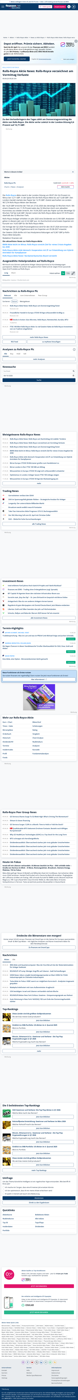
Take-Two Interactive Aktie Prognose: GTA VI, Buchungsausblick (33, 511)
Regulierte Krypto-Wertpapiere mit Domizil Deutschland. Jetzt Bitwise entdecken (39, 605)
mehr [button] (39, 483)
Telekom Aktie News (58, 1352)
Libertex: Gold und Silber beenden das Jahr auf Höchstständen (32, 609)
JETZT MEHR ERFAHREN (39, 1312)
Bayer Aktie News (7, 1332)
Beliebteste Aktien (42, 1215)
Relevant (7, 295)
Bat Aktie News (7, 1354)
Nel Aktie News (34, 1350)
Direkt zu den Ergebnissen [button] (39, 1202)
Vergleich (36, 734)
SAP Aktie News (37, 1334)
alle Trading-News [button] (39, 524)
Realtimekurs (37, 742)
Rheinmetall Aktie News (34, 1330)
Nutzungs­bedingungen (59, 1378)
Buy (11, 354)
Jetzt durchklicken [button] (43, 1020)
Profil (5, 754)
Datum (14, 301)
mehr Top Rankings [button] (39, 1170)
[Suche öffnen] (69, 6)
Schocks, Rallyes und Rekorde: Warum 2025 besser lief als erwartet (33, 613)
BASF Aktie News (63, 1330)
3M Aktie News (33, 1356)
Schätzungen (37, 726)
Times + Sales (8, 726)
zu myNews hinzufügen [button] (51, 342)
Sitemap (4, 1378)
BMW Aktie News (19, 1354)
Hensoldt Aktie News (59, 1336)
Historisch (6, 738)
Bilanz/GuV (36, 722)
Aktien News (16, 1326)
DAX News (39, 1326)
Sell (24, 354)
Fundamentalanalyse (40, 754)
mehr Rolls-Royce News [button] (39, 337)
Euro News (51, 1328)
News (13, 187)
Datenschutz (55, 1373)
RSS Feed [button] (14, 342)
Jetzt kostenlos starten (16, 59)
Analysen (20, 187)
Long (6, 273)
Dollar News (42, 1328)
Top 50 (5, 1222)
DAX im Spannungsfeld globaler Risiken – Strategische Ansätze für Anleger (37, 499)
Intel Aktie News (7, 1347)
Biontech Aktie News (35, 1341)
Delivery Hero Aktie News (26, 1352)
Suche (39, 380)
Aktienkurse (7, 1215)
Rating (34, 730)
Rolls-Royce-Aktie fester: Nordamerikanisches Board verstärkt (30, 256)
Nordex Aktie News (24, 1343)
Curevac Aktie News (67, 1347)
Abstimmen (39, 1198)
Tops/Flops (39, 1222)
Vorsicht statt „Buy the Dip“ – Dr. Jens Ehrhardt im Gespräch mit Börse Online (37, 597)
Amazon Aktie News (22, 1332)
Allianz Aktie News (8, 1334)
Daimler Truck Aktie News (50, 1350)
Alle (15, 295)
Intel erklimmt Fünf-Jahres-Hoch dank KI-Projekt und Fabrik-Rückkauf (34, 585)
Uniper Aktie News (66, 1343)
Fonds (5, 757)
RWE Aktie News (36, 1339)
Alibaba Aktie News (43, 1352)
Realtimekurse (8, 1219)
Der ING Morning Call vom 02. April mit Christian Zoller (29, 515)
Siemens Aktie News (51, 1347)
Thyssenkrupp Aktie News (52, 1341)
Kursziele (36, 750)
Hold (18, 354)
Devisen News (31, 1328)
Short (13, 273)
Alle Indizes (39, 1219)
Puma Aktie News (7, 1350)
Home (5, 37)
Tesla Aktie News (50, 1330)
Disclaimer (55, 1375)
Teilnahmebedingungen (45, 59)
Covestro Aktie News (36, 1347)
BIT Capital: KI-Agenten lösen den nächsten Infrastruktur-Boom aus (34, 593)
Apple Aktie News (8, 1336)
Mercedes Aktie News (9, 1343)
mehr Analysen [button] (39, 359)
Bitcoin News (6, 1330)
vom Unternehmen (27, 295)
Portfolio (6, 1230)
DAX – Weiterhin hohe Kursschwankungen (24, 519)
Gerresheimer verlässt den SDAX (21, 495)
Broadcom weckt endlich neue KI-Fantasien (25, 507)
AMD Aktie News (53, 1343)
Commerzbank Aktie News (24, 1336)
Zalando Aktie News (33, 1354)
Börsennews (6, 1326)
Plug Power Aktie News (42, 1336)
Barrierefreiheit (56, 1383)
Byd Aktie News (21, 1341)
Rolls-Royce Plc (10, 183)
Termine (6, 746)
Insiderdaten (7, 1226)
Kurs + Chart (7, 722)
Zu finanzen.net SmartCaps (39, 947)
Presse (4, 1375)
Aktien (12, 37)
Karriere (4, 1373)
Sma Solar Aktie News (9, 1352)
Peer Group (42, 295)
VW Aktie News (45, 1356)
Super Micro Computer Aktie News (53, 1354)
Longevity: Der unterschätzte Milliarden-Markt (26, 503)
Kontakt (4, 1370)
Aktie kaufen (65, 187)
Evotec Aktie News (8, 1345)
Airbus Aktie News (8, 1341)
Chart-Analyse (37, 738)
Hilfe (28, 1370)
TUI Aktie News (56, 1332)
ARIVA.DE (7, 1398)
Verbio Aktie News (20, 1356)
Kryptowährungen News (65, 1328)
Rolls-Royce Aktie (22, 37)
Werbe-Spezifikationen (34, 1375)
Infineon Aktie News (8, 1339)
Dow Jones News (7, 1328)
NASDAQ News (20, 1328)
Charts (6, 187)
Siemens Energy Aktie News (39, 1332)
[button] (45, 6)
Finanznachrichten (28, 1326)
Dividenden (39, 1226)
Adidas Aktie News (21, 1350)
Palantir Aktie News (21, 1347)
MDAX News (49, 1326)
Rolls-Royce (11, 195)
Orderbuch (7, 734)
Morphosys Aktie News (23, 1345)
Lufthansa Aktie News (64, 1339)
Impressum (55, 1370)
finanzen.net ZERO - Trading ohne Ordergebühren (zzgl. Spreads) (33, 589)
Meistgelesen (25, 301)
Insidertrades (8, 750)
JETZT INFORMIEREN (39, 1286)
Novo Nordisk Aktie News (41, 1345)
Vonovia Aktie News (39, 1343)
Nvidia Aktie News (18, 1330)
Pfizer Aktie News (57, 1345)
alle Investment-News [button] (39, 618)
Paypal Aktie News (23, 1339)
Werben (29, 1373)
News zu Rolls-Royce (37, 37)
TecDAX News (59, 1326)
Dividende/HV (8, 742)
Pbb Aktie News (7, 1356)
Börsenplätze (8, 730)
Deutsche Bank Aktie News (53, 1334)
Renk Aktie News (49, 1339)
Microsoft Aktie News (23, 1334)
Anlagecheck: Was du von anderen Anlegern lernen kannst (30, 601)
